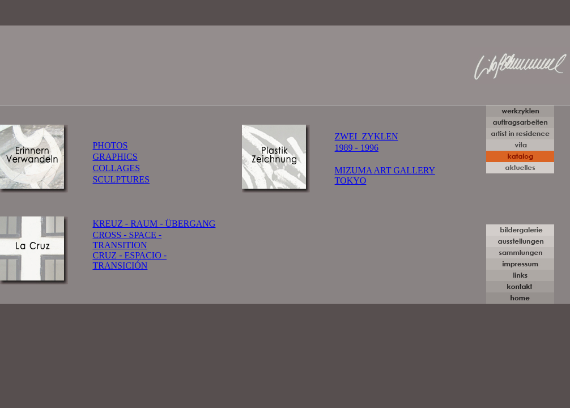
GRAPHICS (114, 157)
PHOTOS (109, 145)
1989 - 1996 (356, 147)
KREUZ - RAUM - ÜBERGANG (153, 223)
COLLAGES (116, 168)
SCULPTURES (120, 179)
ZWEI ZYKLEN (366, 136)
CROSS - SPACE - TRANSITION (126, 240)
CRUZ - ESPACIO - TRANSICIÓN (129, 260)
